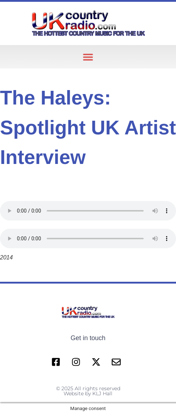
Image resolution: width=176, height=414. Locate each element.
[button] (88, 57)
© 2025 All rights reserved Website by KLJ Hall (88, 391)
